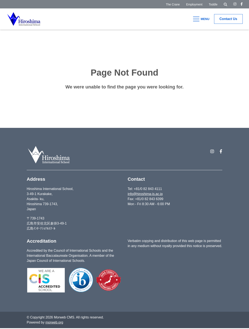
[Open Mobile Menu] (202, 19)
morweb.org (54, 323)
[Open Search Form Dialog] (225, 4)
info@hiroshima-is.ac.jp (145, 195)
